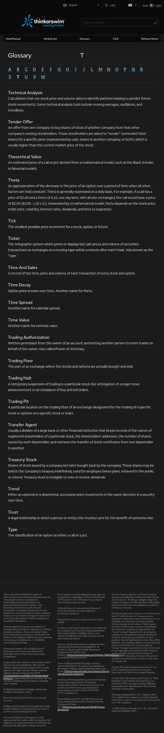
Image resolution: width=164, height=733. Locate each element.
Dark (145, 5)
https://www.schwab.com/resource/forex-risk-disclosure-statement (83, 672)
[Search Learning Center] (118, 22)
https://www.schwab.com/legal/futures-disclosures (81, 708)
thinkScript (50, 38)
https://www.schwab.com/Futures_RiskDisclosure (93, 654)
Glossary (85, 38)
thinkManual (13, 38)
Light (158, 5)
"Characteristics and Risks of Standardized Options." (25, 677)
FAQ (116, 38)
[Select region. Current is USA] (121, 5)
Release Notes (149, 38)
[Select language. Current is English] (82, 5)
